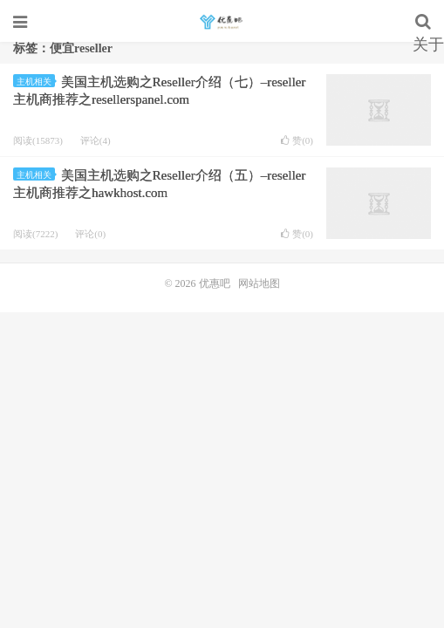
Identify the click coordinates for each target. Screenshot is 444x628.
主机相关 (36, 81)
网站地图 (259, 283)
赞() (297, 141)
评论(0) (90, 234)
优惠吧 (221, 22)
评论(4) (95, 140)
